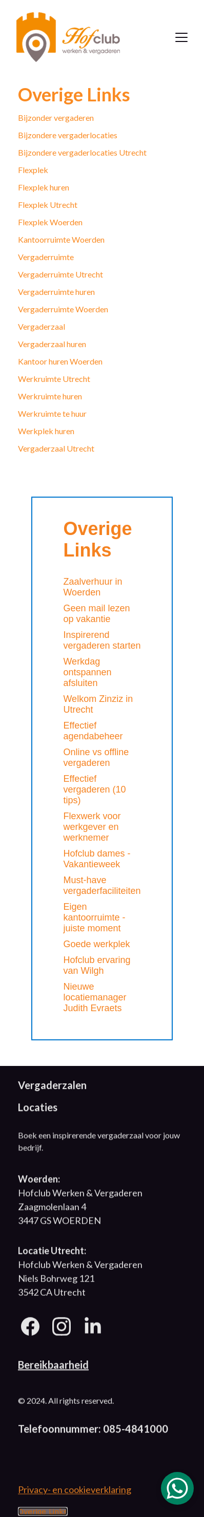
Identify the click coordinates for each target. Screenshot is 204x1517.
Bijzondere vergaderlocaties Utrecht (82, 152)
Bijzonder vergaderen (56, 117)
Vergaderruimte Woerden (63, 309)
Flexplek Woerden (50, 222)
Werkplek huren (46, 431)
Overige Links (43, 1512)
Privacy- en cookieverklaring (74, 1491)
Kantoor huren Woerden (60, 361)
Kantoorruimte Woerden (61, 239)
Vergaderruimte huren (56, 291)
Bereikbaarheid (53, 1366)
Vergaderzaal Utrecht (56, 448)
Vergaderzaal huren (52, 344)
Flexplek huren (43, 187)
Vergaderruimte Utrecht (60, 274)
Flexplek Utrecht (47, 204)
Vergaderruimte (46, 257)
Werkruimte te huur (52, 413)
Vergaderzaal (41, 326)
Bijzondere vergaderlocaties (67, 135)
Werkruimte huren (50, 396)
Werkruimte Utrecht (54, 378)
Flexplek (33, 170)
